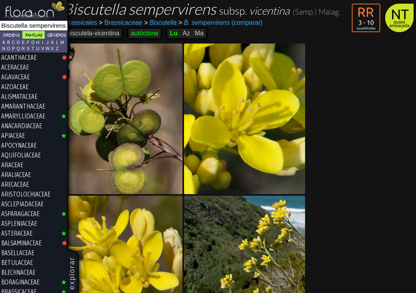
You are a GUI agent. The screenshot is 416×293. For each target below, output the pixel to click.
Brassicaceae (127, 22)
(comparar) (227, 22)
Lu (180, 33)
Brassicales (88, 22)
